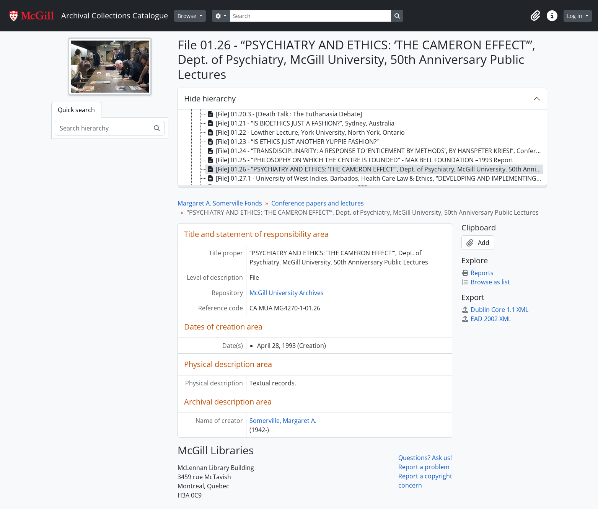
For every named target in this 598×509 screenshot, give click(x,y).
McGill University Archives (286, 293)
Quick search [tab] (76, 110)
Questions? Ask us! (425, 458)
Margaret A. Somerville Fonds (220, 203)
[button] (535, 15)
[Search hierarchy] (102, 128)
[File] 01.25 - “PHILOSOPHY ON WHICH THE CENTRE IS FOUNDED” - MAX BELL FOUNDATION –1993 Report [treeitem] (359, 160)
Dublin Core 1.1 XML (494, 309)
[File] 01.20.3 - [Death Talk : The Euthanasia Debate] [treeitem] (284, 114)
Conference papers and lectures (317, 203)
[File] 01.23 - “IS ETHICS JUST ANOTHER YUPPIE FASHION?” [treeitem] (292, 141)
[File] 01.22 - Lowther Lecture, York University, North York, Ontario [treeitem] (305, 132)
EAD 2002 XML (486, 319)
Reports (477, 273)
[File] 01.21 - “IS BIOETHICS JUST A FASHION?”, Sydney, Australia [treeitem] (300, 123)
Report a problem (424, 467)
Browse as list (485, 282)
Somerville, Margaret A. (282, 420)
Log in (575, 16)
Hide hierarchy (210, 98)
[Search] (310, 16)
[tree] (362, 147)
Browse (188, 16)
